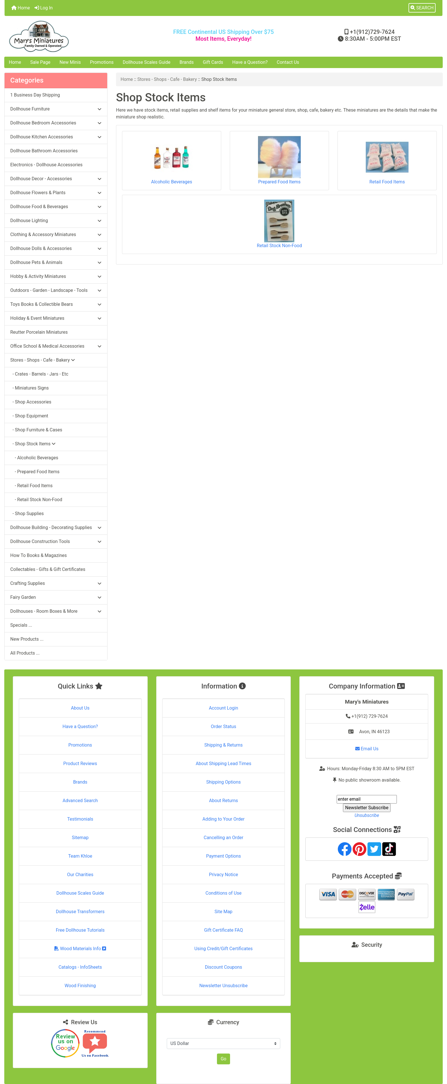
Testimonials (80, 819)
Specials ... (21, 625)
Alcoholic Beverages (171, 160)
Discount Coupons (223, 967)
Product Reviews (80, 763)
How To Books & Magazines (38, 555)
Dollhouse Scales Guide (146, 62)
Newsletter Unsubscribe (223, 985)
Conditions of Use (223, 893)
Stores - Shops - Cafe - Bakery (167, 79)
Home (20, 8)
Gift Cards (213, 62)
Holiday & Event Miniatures (55, 318)
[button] (422, 8)
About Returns (223, 800)
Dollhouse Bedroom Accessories (55, 123)
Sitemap (80, 837)
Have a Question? (250, 62)
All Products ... (25, 653)
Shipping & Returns (223, 745)
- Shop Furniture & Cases (36, 430)
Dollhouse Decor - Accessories (55, 178)
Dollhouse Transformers (80, 911)
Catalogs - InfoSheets (80, 967)
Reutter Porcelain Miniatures (39, 332)
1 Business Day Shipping (35, 95)
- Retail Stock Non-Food (36, 499)
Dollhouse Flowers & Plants (55, 192)
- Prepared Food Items (35, 471)
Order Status (223, 726)
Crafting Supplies (55, 583)
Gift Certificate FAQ (223, 930)
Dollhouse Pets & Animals (55, 262)
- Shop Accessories (30, 402)
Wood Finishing (80, 985)
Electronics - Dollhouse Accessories (46, 164)
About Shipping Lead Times (223, 763)
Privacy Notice (223, 874)
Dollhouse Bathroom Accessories (44, 150)
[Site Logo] (77, 36)
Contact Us (288, 62)
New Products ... (27, 639)
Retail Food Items (387, 160)
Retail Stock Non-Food (279, 224)
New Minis (70, 62)
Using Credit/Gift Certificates (223, 948)
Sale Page (40, 62)
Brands (187, 62)
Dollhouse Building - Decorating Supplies (55, 527)
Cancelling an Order (223, 837)
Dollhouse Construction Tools (55, 541)
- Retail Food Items (31, 485)
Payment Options (223, 856)
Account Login (223, 708)
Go (223, 1059)
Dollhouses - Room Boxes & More (55, 611)
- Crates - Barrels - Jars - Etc (39, 374)
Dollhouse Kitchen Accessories (55, 137)
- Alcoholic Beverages (34, 457)
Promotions (102, 62)
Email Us (367, 748)
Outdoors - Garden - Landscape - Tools (55, 290)
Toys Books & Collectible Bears (55, 304)
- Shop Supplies (27, 513)
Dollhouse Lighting (55, 220)
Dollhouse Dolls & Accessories (55, 248)
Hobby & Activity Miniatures (55, 276)
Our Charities (80, 874)
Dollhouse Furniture (55, 109)
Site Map (224, 911)
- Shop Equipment (29, 416)
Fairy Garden (55, 597)
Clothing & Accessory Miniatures (55, 234)
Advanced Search (80, 800)
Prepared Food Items (279, 160)
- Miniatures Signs (29, 388)
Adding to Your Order (223, 819)
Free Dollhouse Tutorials (80, 930)
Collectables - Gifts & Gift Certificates (47, 569)
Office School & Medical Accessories (55, 346)
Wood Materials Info (80, 948)
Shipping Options (223, 782)
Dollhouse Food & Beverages (55, 206)
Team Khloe (80, 856)
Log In (43, 8)
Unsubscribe (367, 815)
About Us (80, 708)
